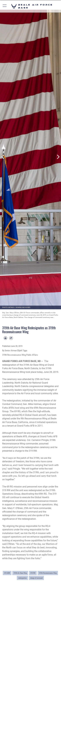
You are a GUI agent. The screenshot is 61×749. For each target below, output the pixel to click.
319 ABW (7, 572)
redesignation (22, 577)
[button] (5, 6)
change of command (36, 577)
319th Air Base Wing (20, 572)
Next (58, 157)
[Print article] (5, 338)
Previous (3, 157)
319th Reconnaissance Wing (48, 572)
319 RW (32, 572)
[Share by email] (11, 338)
